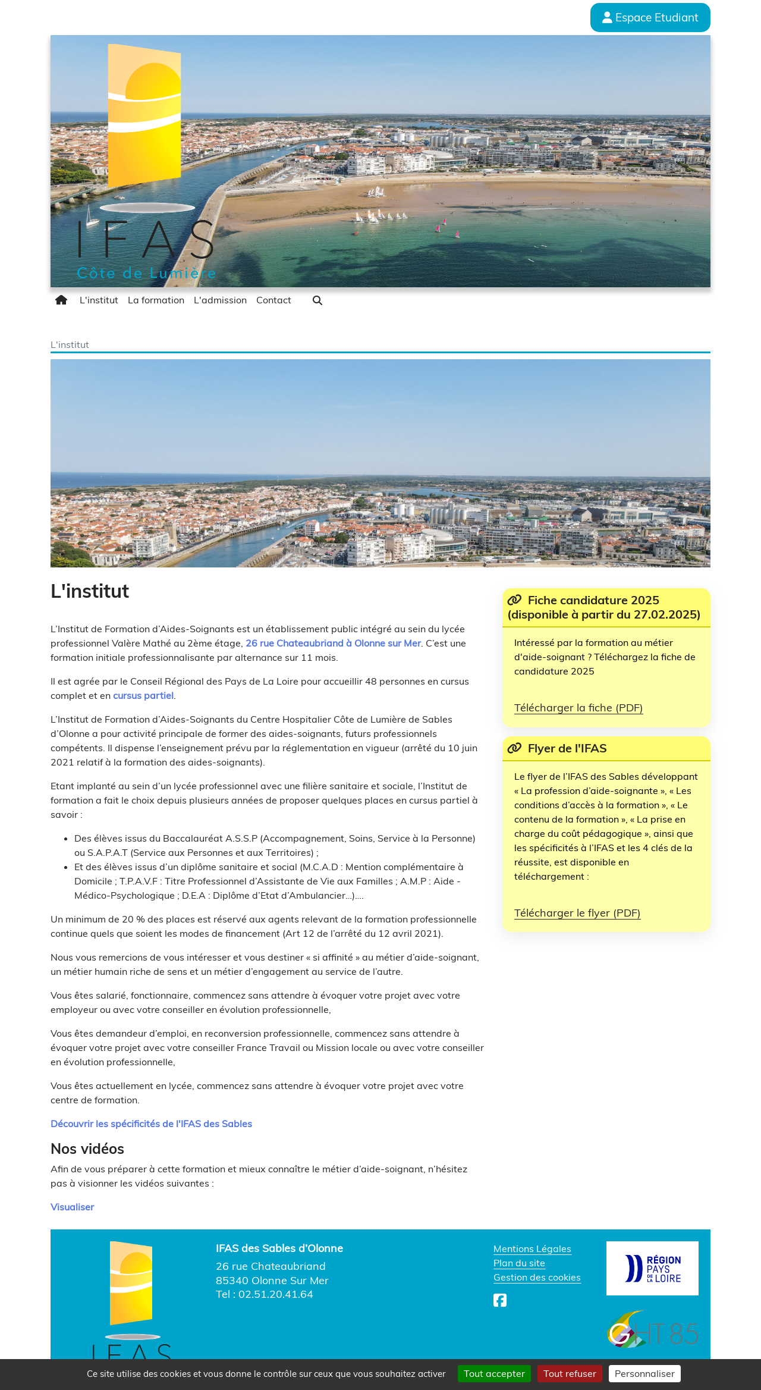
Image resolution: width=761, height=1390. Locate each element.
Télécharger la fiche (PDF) (578, 707)
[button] (317, 300)
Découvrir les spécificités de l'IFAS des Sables (151, 1123)
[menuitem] (63, 300)
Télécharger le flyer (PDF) (577, 912)
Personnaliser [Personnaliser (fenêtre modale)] (645, 1373)
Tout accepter (494, 1373)
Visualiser (72, 1207)
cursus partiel (143, 695)
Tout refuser (569, 1373)
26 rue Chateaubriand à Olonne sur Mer (333, 643)
